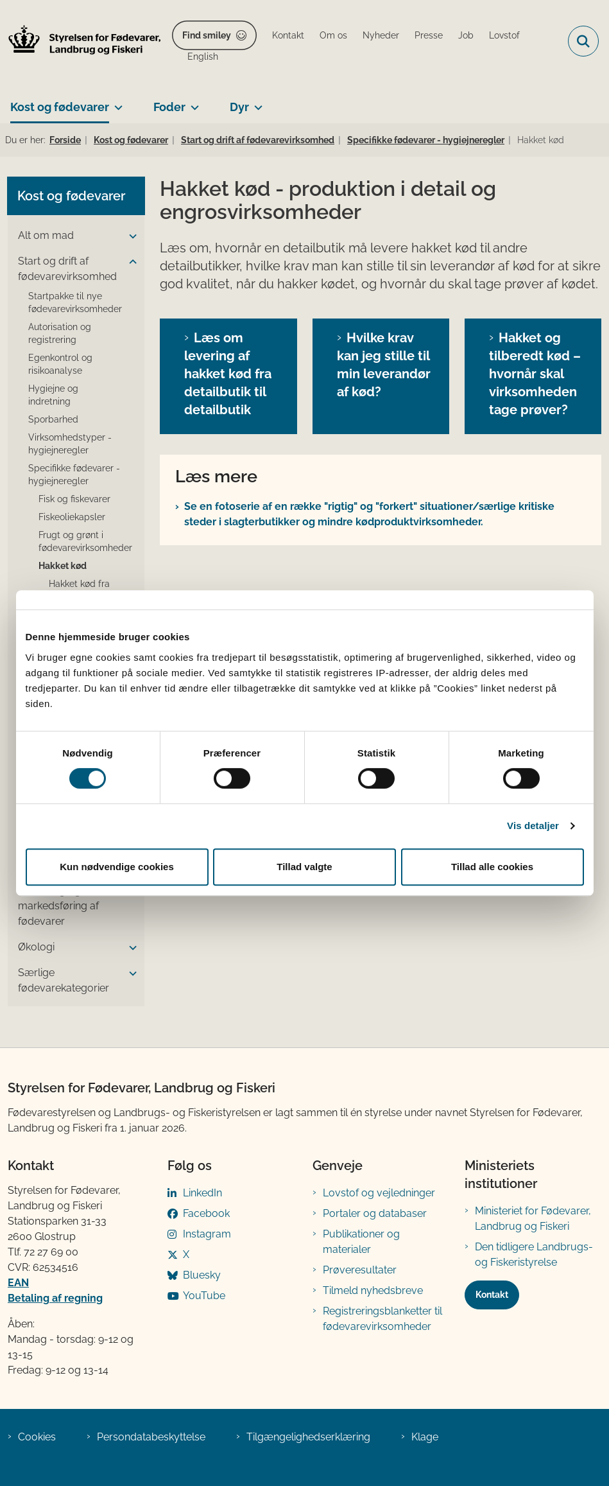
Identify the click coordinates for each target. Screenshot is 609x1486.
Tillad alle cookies (492, 866)
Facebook (206, 1213)
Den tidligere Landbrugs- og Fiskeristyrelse (534, 1254)
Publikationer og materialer (361, 1241)
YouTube (204, 1295)
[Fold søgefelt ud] (583, 41)
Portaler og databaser (375, 1213)
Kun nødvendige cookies (117, 866)
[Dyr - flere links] (255, 102)
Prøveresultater (360, 1270)
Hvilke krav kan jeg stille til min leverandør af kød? (384, 364)
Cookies (37, 1437)
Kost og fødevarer (59, 107)
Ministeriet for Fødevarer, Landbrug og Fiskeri (533, 1218)
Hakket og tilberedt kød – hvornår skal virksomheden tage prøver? (535, 373)
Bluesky (202, 1275)
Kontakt (492, 1294)
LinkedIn (202, 1193)
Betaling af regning (55, 1298)
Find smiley (206, 35)
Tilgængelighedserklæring (308, 1437)
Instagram (207, 1234)
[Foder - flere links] (192, 102)
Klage (424, 1437)
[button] (130, 236)
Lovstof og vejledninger (379, 1193)
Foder (169, 107)
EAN (18, 1283)
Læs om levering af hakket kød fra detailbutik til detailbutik (227, 373)
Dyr (239, 107)
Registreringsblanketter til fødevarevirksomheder (382, 1319)
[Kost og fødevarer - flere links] (116, 102)
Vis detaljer (533, 825)
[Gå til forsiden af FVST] (81, 41)
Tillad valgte (304, 866)
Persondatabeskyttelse (151, 1437)
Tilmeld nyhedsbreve (373, 1290)
